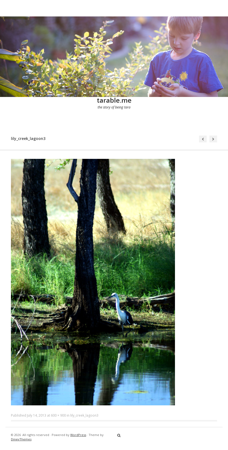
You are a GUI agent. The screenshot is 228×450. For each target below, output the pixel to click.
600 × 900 (58, 415)
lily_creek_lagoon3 (84, 415)
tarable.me (114, 100)
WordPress (78, 435)
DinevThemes (21, 439)
